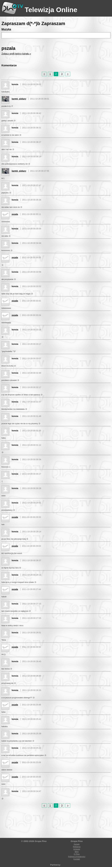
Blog (77, 852)
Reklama (76, 847)
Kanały (77, 844)
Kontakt (77, 859)
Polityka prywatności (76, 856)
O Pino (77, 854)
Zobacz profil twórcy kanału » (16, 53)
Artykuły (76, 849)
